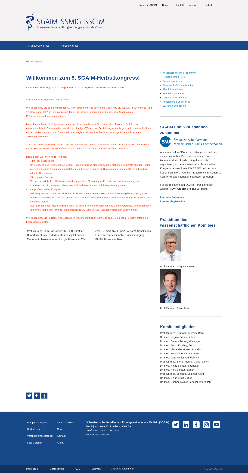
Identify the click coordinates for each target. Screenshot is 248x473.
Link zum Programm (172, 196)
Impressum (32, 468)
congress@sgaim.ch (97, 433)
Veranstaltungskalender (40, 435)
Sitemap (97, 468)
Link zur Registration (173, 200)
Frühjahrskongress (38, 45)
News (165, 5)
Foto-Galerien (35, 441)
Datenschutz (57, 468)
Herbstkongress (69, 45)
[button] (29, 395)
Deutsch (208, 5)
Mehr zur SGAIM (148, 5)
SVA (213, 168)
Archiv (192, 5)
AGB (78, 468)
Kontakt (180, 5)
